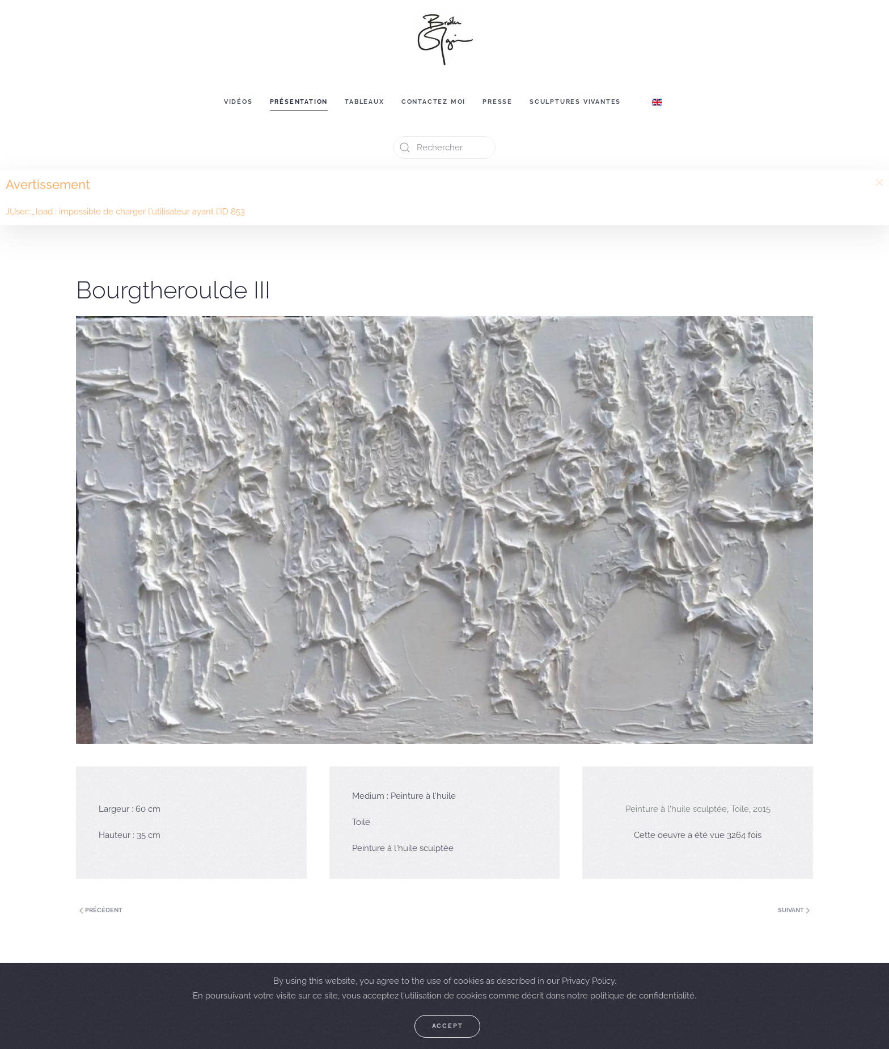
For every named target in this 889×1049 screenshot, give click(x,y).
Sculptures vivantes (575, 102)
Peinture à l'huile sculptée (676, 809)
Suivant (794, 910)
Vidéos (238, 102)
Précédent (100, 910)
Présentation (299, 102)
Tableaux (364, 102)
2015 (762, 809)
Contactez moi (433, 102)
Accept (447, 1026)
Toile (740, 809)
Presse (497, 102)
